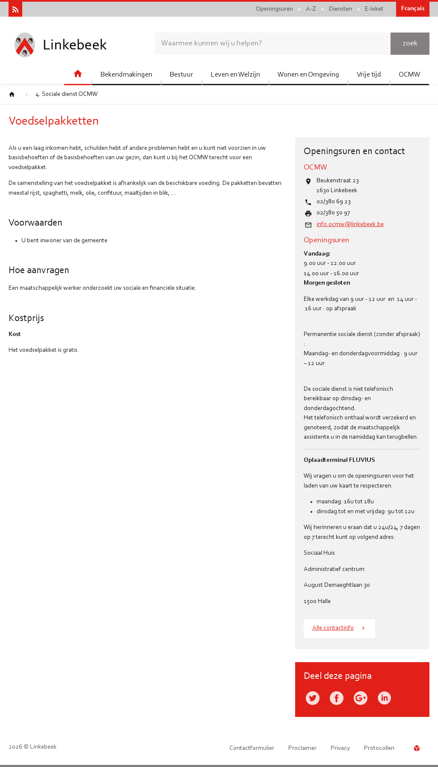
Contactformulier (251, 748)
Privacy (340, 748)
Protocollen (379, 748)
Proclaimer (302, 748)
